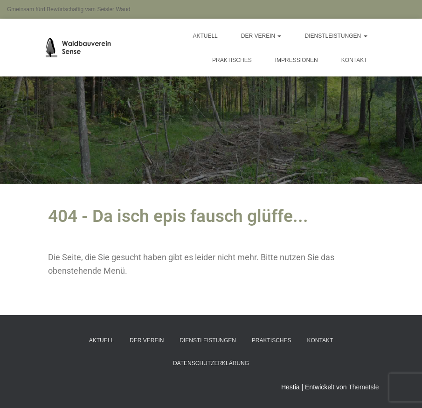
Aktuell (205, 36)
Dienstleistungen (335, 36)
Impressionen (296, 60)
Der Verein (261, 36)
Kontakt (354, 60)
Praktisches (232, 60)
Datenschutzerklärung (211, 363)
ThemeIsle (363, 387)
